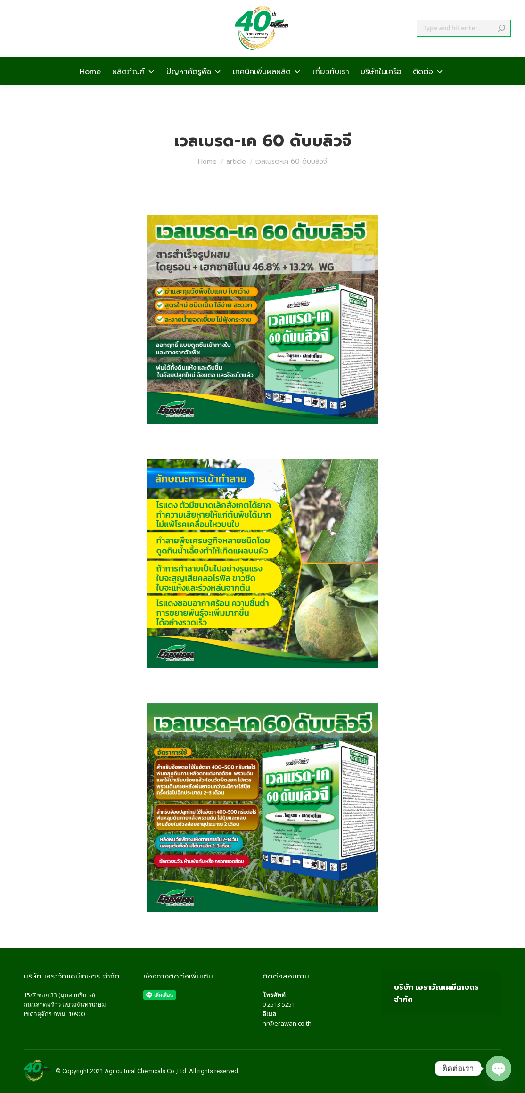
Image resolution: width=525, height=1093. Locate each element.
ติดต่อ (428, 87)
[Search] (464, 45)
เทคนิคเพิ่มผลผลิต (267, 87)
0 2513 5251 (278, 1004)
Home (90, 87)
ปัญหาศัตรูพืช (193, 87)
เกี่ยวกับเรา (330, 87)
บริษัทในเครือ (381, 87)
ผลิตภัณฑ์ (133, 87)
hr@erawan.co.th (287, 1023)
